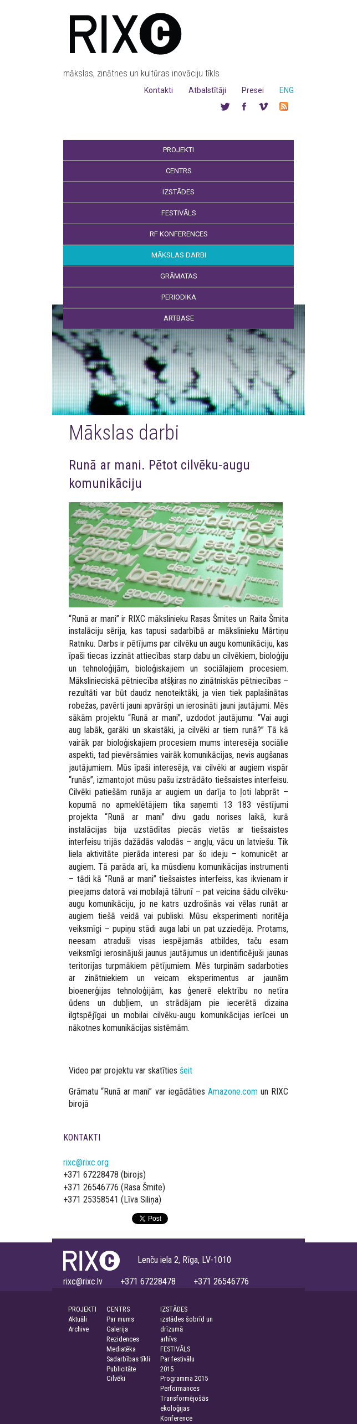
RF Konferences (179, 234)
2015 (167, 1369)
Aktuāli (77, 1319)
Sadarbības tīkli (128, 1359)
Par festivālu (177, 1359)
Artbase (179, 318)
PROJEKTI (82, 1309)
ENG (286, 90)
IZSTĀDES (173, 1309)
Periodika (178, 297)
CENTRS (118, 1309)
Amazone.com (233, 1091)
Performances (180, 1388)
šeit (186, 1070)
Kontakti (158, 90)
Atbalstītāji (207, 90)
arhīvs (168, 1339)
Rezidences (122, 1339)
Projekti (178, 150)
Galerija (117, 1329)
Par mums (120, 1319)
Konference (176, 1418)
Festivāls (178, 213)
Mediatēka (121, 1349)
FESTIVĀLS (175, 1349)
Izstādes (178, 192)
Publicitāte (121, 1369)
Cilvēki (115, 1378)
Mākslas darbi (178, 255)
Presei (253, 90)
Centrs (179, 171)
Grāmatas (178, 276)
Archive (78, 1329)
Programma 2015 (184, 1378)
